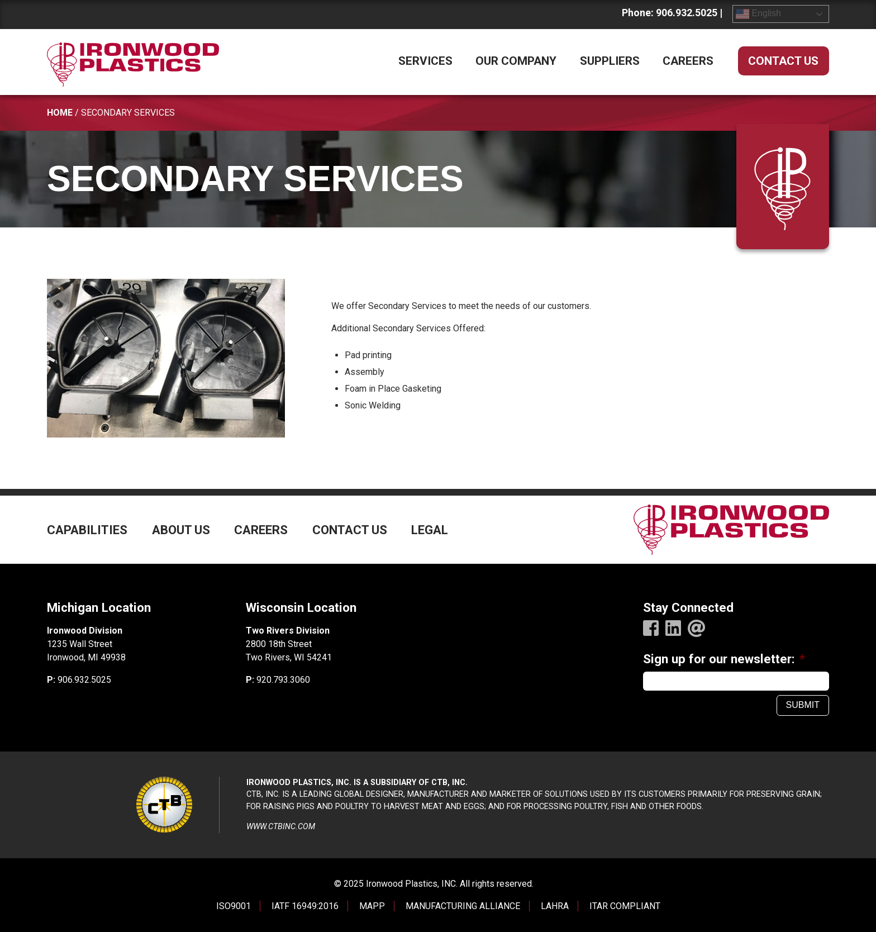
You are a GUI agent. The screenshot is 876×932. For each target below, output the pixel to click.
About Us (181, 530)
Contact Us (783, 61)
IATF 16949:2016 (305, 906)
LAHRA (555, 906)
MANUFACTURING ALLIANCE (463, 906)
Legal (429, 530)
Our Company (515, 61)
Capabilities (87, 530)
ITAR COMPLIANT (624, 906)
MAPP (372, 906)
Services (425, 61)
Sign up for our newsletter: (724, 659)
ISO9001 (233, 906)
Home (60, 112)
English (758, 14)
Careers (688, 61)
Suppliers (610, 61)
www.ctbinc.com (280, 826)
